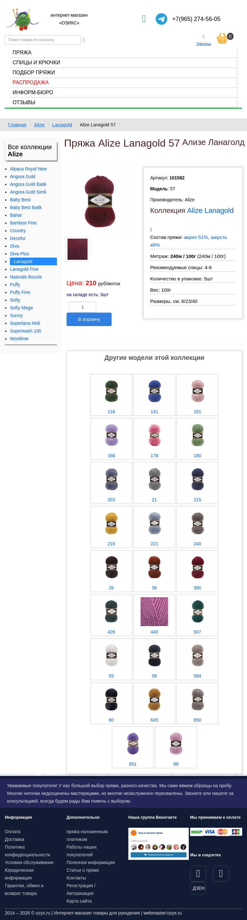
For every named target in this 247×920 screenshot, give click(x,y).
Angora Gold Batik (28, 184)
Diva (14, 246)
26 (111, 587)
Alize (39, 124)
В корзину (89, 319)
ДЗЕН (199, 888)
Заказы (203, 40)
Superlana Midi (25, 323)
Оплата (12, 831)
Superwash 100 (25, 330)
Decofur (18, 238)
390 (197, 587)
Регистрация (80, 885)
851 (132, 764)
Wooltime (19, 338)
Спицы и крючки (36, 62)
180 (197, 455)
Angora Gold (22, 176)
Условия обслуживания (29, 862)
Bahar (16, 215)
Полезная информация (91, 862)
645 (154, 720)
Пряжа (22, 52)
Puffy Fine (20, 292)
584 (197, 676)
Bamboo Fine (23, 222)
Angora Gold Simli (28, 192)
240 (197, 543)
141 (154, 411)
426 (111, 631)
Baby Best (20, 199)
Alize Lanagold (210, 210)
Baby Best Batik (26, 207)
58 (154, 676)
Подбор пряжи (34, 72)
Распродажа (31, 82)
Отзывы (24, 102)
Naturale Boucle (26, 276)
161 (197, 411)
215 (197, 499)
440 (154, 631)
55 (111, 676)
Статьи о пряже (83, 870)
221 (154, 543)
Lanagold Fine (24, 269)
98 (175, 764)
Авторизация (80, 893)
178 (154, 455)
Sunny (16, 315)
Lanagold (62, 124)
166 (111, 455)
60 (111, 720)
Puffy (15, 284)
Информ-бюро (33, 92)
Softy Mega (21, 307)
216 (111, 543)
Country (18, 230)
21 (154, 499)
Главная (17, 124)
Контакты (76, 877)
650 (197, 720)
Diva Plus (19, 253)
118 (111, 411)
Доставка (14, 839)
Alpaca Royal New (28, 168)
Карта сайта (79, 901)
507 (197, 631)
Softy (15, 300)
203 (111, 499)
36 (154, 587)
